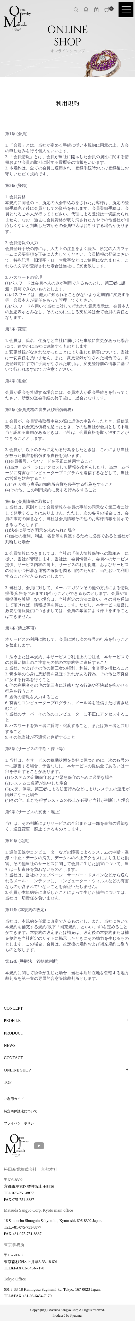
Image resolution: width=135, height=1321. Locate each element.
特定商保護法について (20, 1111)
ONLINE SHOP (17, 1070)
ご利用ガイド (14, 1099)
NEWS (9, 1045)
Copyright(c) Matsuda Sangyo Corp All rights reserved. (67, 1310)
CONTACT (13, 1058)
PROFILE (12, 1020)
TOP (8, 1082)
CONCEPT (13, 1008)
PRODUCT (13, 1033)
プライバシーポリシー (20, 1123)
